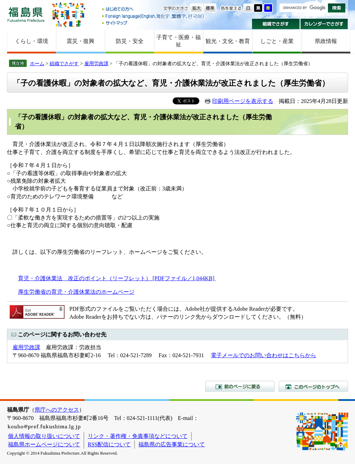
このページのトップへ (313, 386)
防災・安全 (130, 41)
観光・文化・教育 (228, 41)
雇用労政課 (96, 63)
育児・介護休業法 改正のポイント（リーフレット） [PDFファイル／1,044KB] (117, 278)
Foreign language (154, 16)
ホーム (37, 63)
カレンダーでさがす (324, 24)
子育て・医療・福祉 (178, 41)
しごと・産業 (277, 41)
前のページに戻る (240, 386)
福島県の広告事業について (171, 444)
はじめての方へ (154, 9)
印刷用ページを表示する (242, 101)
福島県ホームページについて (44, 444)
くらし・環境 (31, 41)
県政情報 (326, 41)
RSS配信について (109, 444)
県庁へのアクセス (57, 410)
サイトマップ (154, 22)
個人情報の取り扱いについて (44, 436)
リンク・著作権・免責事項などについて (138, 436)
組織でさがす (276, 24)
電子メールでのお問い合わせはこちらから (263, 355)
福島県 (26, 14)
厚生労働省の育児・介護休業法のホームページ (76, 292)
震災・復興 (80, 41)
